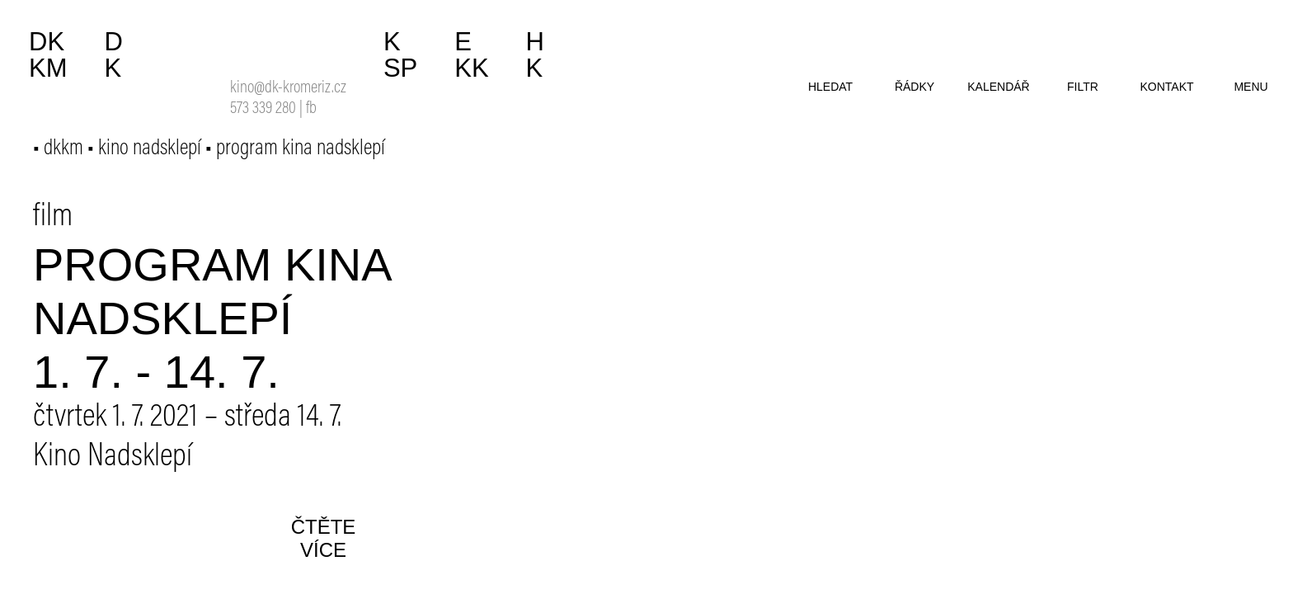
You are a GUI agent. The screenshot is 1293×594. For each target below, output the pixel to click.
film (53, 217)
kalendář (998, 86)
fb (311, 109)
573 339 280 (263, 109)
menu (1250, 86)
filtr (1082, 86)
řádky (914, 86)
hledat (830, 86)
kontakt (1166, 86)
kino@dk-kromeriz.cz (288, 88)
